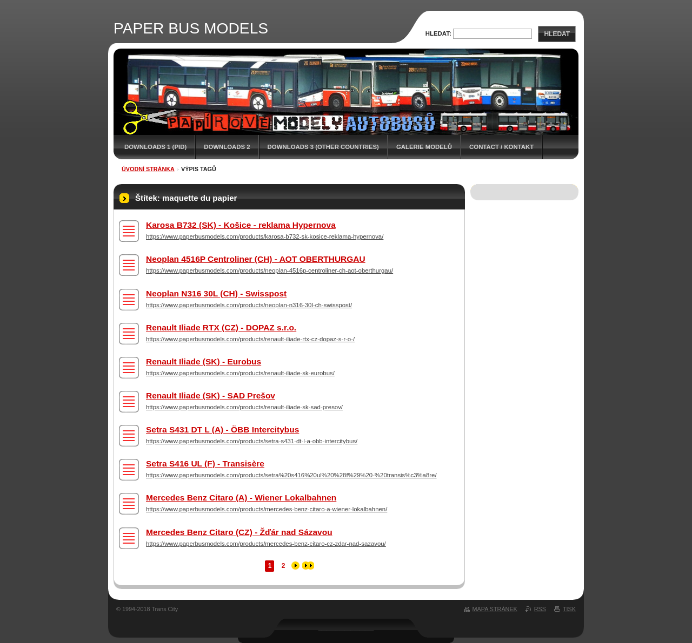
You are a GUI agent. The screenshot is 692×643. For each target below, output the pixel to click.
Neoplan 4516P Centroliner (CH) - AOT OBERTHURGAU (255, 258)
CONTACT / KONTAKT (501, 147)
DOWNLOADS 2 (227, 147)
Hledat (557, 34)
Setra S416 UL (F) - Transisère (205, 463)
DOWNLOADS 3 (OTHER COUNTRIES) (323, 147)
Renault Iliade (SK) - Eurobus (203, 361)
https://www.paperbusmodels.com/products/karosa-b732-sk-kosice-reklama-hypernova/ (264, 236)
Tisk (569, 609)
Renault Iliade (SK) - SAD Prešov (210, 395)
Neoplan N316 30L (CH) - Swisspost (216, 293)
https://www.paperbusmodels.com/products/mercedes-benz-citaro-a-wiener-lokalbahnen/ (266, 509)
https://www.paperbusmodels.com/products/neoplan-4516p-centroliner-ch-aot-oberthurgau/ (269, 270)
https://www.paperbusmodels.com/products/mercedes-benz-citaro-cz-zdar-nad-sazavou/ (266, 543)
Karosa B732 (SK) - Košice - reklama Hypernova (241, 224)
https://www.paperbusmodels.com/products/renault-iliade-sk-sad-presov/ (244, 407)
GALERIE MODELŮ (424, 147)
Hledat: (438, 33)
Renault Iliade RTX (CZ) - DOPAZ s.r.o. (221, 327)
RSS (540, 609)
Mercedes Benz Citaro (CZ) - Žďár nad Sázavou (239, 532)
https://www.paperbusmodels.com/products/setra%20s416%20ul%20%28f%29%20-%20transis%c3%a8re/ (291, 475)
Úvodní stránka (148, 169)
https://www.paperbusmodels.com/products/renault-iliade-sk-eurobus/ (240, 373)
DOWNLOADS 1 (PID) (155, 147)
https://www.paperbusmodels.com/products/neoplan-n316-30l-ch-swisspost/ (249, 305)
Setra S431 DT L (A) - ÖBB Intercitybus (222, 429)
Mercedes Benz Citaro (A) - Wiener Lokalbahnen (241, 497)
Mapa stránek (495, 609)
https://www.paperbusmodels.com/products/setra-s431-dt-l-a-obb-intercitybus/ (251, 441)
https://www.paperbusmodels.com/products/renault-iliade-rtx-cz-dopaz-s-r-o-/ (250, 339)
